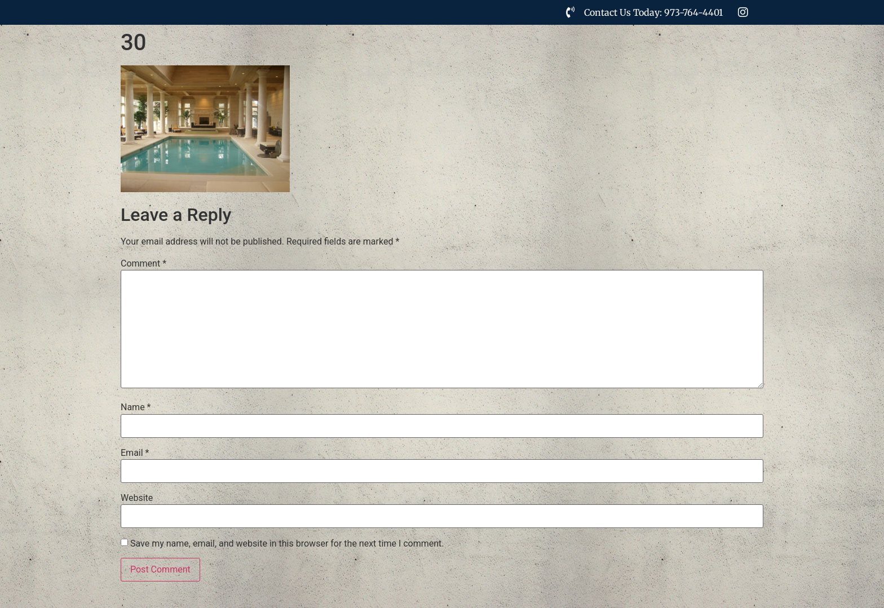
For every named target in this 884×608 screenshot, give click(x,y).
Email (135, 453)
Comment (143, 263)
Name (136, 407)
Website (137, 498)
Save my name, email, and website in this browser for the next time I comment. (287, 543)
